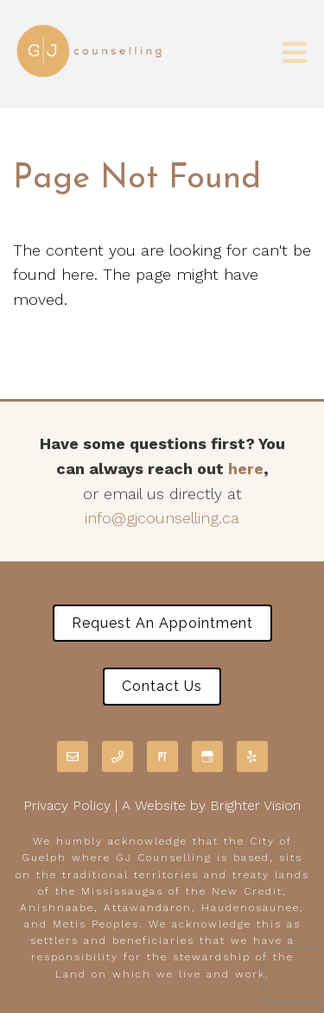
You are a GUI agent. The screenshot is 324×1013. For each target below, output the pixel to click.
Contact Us (162, 686)
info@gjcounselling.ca (162, 518)
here (246, 468)
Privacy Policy (67, 805)
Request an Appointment (162, 623)
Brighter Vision (255, 805)
